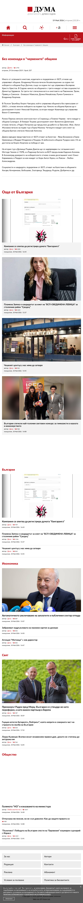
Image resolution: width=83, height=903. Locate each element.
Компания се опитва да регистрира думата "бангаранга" (31, 246)
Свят (5, 655)
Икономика (10, 563)
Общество (9, 754)
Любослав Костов (14, 809)
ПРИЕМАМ (8, 899)
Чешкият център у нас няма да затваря (23, 365)
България (16, 45)
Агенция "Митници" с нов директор (19, 640)
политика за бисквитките (13, 894)
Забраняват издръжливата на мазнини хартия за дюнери (30, 628)
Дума (9, 68)
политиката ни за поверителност (38, 894)
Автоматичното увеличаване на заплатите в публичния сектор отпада (41, 615)
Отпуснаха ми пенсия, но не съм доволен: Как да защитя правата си (36, 819)
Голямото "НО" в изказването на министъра (26, 806)
